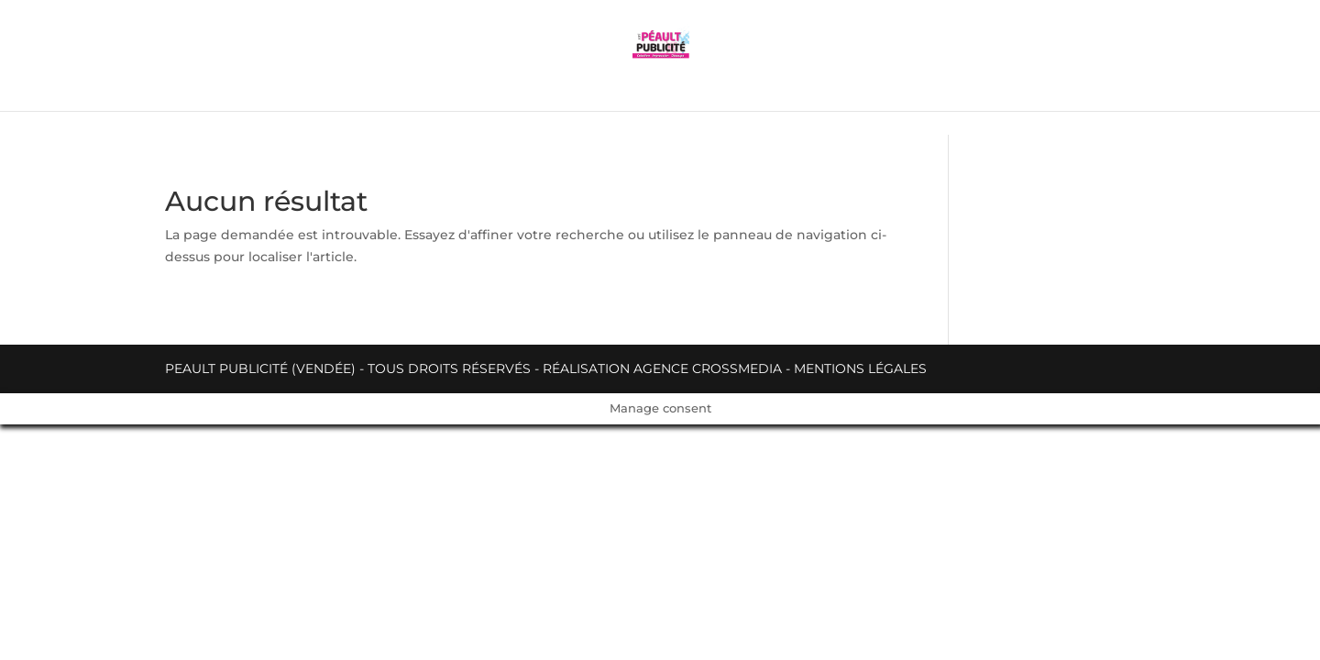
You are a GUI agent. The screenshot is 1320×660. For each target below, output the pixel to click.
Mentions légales (860, 368)
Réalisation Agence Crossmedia (662, 368)
